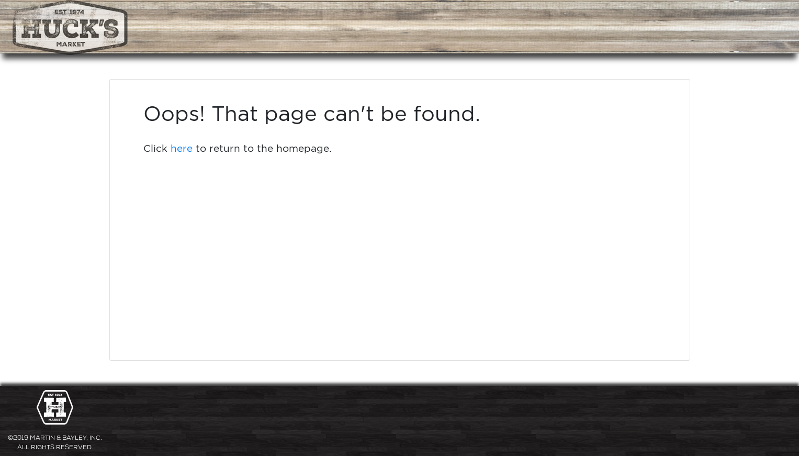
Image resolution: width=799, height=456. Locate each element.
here (182, 148)
